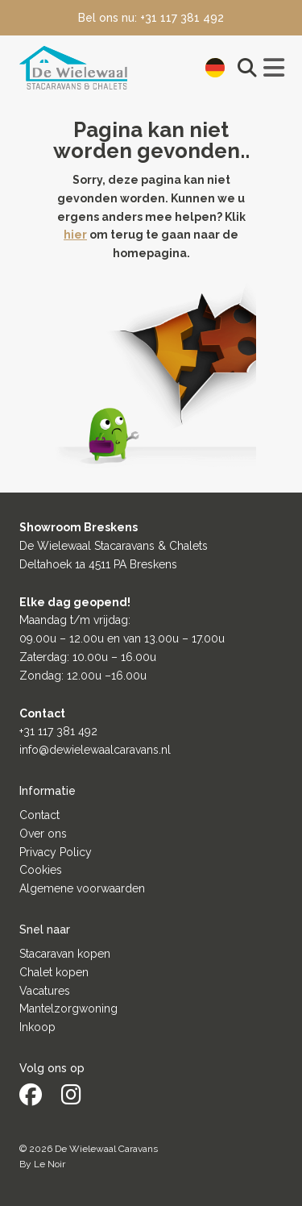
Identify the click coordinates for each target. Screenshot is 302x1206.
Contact (39, 815)
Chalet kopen (54, 972)
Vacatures (44, 990)
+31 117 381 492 (58, 731)
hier (75, 234)
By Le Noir (42, 1164)
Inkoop (37, 1027)
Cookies (40, 869)
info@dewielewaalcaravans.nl (95, 749)
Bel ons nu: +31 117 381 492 (151, 17)
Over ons (43, 833)
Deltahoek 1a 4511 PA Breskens (98, 564)
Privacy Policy (55, 852)
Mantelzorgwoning (68, 1008)
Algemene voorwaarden (82, 888)
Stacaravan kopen (64, 953)
